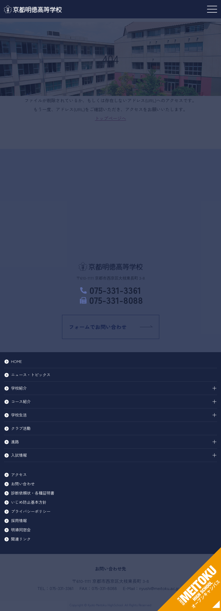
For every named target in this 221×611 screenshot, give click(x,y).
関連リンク (21, 539)
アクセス (19, 474)
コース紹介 (21, 401)
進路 (15, 441)
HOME (16, 361)
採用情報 (19, 520)
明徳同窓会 (21, 529)
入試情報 (19, 455)
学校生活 (19, 415)
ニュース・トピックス (30, 374)
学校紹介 (19, 388)
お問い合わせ (23, 483)
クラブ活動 (21, 428)
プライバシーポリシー (30, 511)
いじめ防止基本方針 (29, 502)
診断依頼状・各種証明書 (32, 493)
